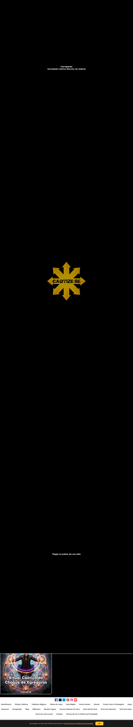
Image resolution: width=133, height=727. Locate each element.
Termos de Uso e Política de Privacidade (78, 723)
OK (99, 723)
